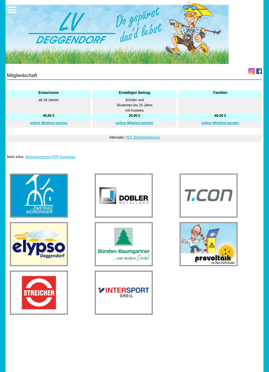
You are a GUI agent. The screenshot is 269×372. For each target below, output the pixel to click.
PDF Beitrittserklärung (143, 137)
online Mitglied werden (48, 123)
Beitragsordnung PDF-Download (50, 157)
